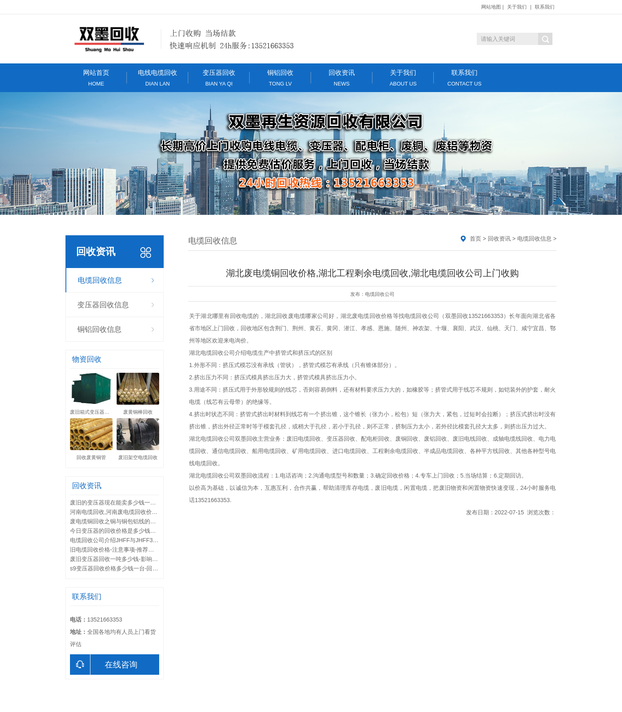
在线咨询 (103, 664)
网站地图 (491, 7)
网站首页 (96, 78)
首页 (475, 238)
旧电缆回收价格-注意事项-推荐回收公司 (120, 549)
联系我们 (544, 7)
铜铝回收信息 (99, 329)
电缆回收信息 (100, 280)
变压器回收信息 (103, 305)
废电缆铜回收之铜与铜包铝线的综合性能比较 (127, 521)
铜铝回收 (280, 78)
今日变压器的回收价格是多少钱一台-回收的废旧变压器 (140, 530)
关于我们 (517, 7)
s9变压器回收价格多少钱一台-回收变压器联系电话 (134, 568)
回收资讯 (341, 78)
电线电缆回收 (157, 78)
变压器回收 (219, 78)
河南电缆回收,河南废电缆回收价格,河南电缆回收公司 (137, 512)
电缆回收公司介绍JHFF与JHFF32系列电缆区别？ (133, 540)
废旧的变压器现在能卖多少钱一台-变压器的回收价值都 (140, 502)
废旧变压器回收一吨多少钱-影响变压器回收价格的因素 (140, 559)
